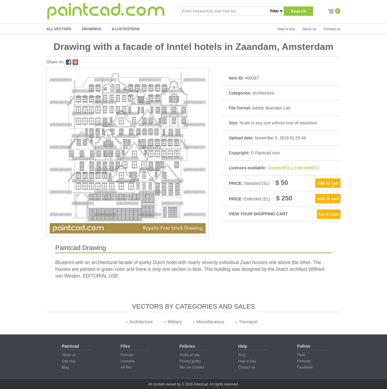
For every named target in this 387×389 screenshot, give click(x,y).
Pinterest (304, 361)
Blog (65, 367)
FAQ (241, 355)
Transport (248, 321)
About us (309, 29)
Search (298, 11)
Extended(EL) (307, 167)
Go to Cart (329, 214)
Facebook (305, 367)
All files (126, 367)
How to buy (286, 29)
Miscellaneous (210, 321)
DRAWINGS (91, 29)
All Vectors (58, 29)
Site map (69, 361)
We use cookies (191, 367)
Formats (127, 355)
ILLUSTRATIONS (126, 29)
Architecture (141, 321)
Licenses (127, 361)
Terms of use (189, 355)
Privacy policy (190, 361)
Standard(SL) (280, 167)
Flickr (301, 355)
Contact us (332, 29)
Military (175, 321)
